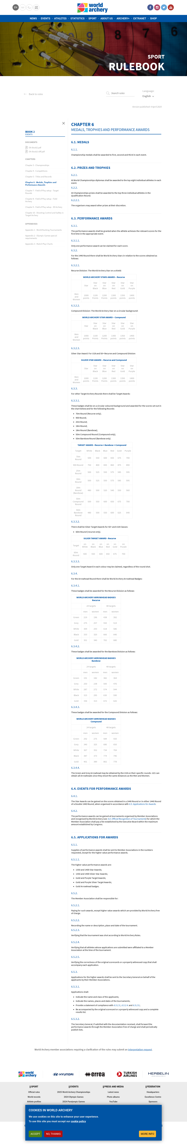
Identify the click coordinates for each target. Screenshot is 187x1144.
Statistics (77, 18)
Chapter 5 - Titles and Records (38, 176)
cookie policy (78, 1121)
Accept (35, 1133)
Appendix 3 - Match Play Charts (39, 243)
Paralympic (29, 7)
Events (45, 18)
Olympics (22, 7)
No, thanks (53, 1133)
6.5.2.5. (136, 1005)
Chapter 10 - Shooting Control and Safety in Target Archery (44, 214)
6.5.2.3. (117, 1005)
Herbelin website (158, 1074)
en (15, 7)
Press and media (114, 1086)
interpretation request (140, 1049)
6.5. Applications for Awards (142, 804)
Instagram (157, 7)
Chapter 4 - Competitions (36, 171)
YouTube (171, 7)
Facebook (150, 7)
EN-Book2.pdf (35, 147)
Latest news (113, 1092)
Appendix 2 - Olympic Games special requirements (41, 236)
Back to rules (36, 94)
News (33, 18)
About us (106, 18)
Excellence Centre (153, 1097)
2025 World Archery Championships (73, 1092)
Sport (92, 18)
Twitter (164, 7)
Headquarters (153, 1092)
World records (34, 1097)
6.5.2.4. (124, 1005)
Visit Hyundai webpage (63, 1074)
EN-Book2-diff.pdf (37, 151)
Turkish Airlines (127, 1074)
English (147, 96)
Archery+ (123, 18)
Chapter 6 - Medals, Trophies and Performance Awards (40, 183)
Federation (153, 1086)
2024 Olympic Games (74, 1097)
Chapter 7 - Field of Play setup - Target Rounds (42, 191)
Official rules (34, 1092)
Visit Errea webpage (95, 1074)
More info (147, 1133)
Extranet (139, 18)
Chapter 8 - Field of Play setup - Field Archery (41, 200)
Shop (153, 18)
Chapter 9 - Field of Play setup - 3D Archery (43, 207)
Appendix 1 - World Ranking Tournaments (43, 230)
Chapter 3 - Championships (37, 165)
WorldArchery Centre (36, 7)
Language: (148, 91)
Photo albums (113, 1097)
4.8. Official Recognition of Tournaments (127, 818)
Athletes (60, 18)
